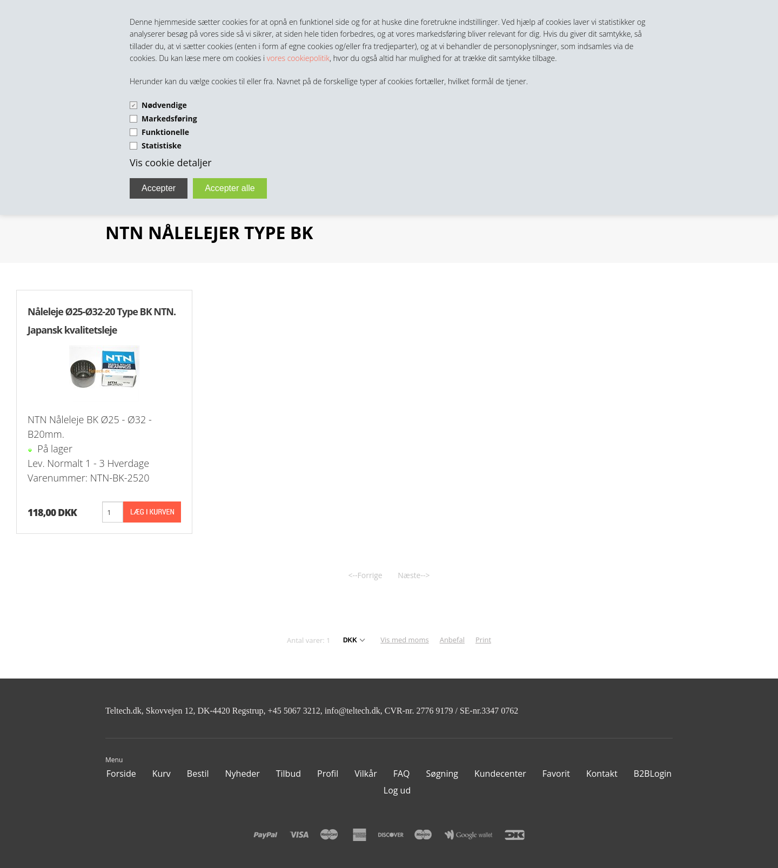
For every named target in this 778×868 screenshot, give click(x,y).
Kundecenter (500, 773)
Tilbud (288, 773)
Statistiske (162, 145)
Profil (327, 773)
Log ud (397, 790)
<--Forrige (365, 575)
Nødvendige (164, 105)
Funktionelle (165, 132)
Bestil (198, 773)
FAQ (401, 773)
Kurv (161, 773)
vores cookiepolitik (298, 58)
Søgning (442, 773)
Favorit (556, 773)
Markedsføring (169, 118)
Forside (121, 773)
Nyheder (242, 773)
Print (483, 640)
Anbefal (452, 640)
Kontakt (602, 773)
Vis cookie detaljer (171, 162)
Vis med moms (404, 640)
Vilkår (365, 773)
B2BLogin (653, 773)
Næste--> (414, 575)
